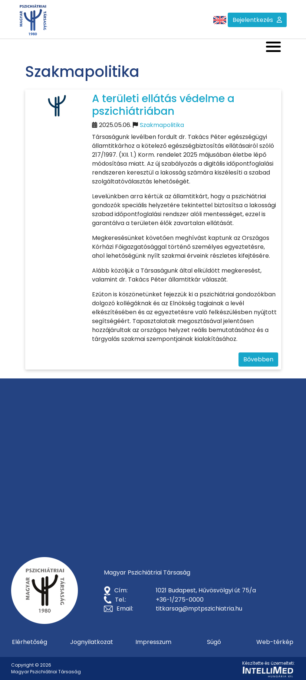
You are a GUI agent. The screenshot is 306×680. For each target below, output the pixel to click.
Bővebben (258, 359)
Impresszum (153, 642)
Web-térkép (274, 642)
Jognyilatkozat (91, 642)
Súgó (214, 642)
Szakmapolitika (162, 125)
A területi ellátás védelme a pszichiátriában (163, 104)
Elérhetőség (29, 642)
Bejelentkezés (253, 20)
